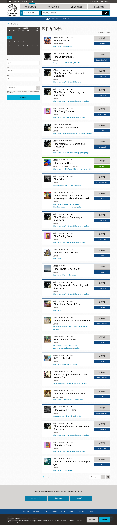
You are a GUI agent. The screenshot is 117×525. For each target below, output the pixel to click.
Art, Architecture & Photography (72, 82)
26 (23, 49)
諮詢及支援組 (36, 498)
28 (32, 49)
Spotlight (86, 101)
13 (28, 41)
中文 (31, 1)
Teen (61, 44)
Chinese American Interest (70, 204)
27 (28, 49)
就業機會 (54, 511)
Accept (104, 520)
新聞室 (63, 511)
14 (32, 41)
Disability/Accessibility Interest (72, 169)
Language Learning (68, 133)
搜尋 (21, 13)
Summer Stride (67, 46)
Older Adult (77, 63)
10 (14, 41)
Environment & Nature (60, 275)
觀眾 (8, 75)
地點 (8, 59)
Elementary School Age (68, 166)
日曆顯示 (23, 97)
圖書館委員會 (37, 511)
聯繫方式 (72, 511)
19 (23, 45)
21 (32, 45)
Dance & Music (67, 400)
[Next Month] (38, 28)
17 (14, 45)
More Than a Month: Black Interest (64, 207)
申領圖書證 (105, 1)
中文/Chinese (66, 364)
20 (28, 45)
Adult (55, 44)
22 (37, 45)
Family (55, 166)
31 (14, 52)
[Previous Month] (8, 28)
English (16, 1)
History (64, 470)
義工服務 (58, 498)
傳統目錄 (81, 511)
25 (18, 49)
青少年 (96, 1)
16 (9, 45)
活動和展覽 (77, 7)
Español (24, 1)
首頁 (8, 24)
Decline (92, 520)
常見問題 (91, 511)
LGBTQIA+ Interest (68, 117)
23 (9, 49)
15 (37, 41)
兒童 (89, 1)
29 (37, 49)
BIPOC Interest (80, 133)
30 (9, 52)
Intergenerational (58, 63)
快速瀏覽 (102, 38)
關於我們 (26, 511)
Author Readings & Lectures (62, 383)
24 (14, 49)
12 (23, 41)
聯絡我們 (80, 498)
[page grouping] (94, 477)
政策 (46, 511)
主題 (8, 67)
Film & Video (57, 46)
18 (18, 45)
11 (18, 41)
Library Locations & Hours (59, 19)
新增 (38, 88)
